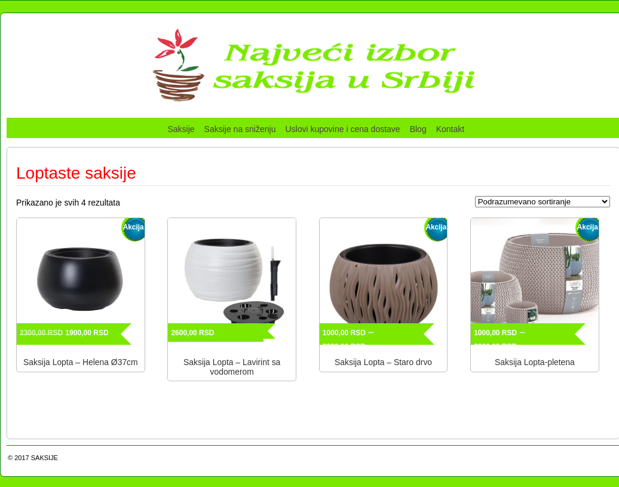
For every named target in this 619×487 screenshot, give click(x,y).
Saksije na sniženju (240, 129)
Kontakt (450, 129)
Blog (418, 129)
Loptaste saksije (76, 173)
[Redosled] (542, 201)
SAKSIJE (44, 457)
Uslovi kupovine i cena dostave (342, 129)
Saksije (180, 129)
